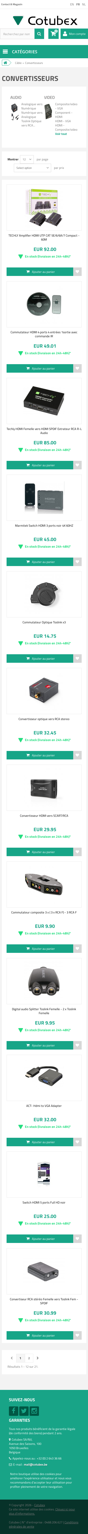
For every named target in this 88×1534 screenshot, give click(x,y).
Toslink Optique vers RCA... (31, 123)
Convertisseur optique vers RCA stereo (44, 719)
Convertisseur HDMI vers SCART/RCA (44, 815)
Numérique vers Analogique (31, 114)
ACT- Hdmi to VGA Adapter (44, 1105)
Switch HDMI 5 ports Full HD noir (44, 1202)
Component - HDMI (64, 114)
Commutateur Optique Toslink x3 (44, 622)
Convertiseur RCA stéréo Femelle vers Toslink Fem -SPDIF (44, 1301)
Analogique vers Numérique (31, 106)
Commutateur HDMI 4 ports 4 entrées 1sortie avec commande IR (44, 334)
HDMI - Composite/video (66, 127)
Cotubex (39, 1505)
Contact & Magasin (11, 4)
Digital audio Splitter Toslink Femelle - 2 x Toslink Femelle (44, 1011)
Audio (15, 97)
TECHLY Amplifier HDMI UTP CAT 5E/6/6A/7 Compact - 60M (44, 237)
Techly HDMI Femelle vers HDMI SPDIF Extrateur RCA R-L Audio (44, 430)
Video (49, 97)
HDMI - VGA (63, 121)
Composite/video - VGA (66, 106)
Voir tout (61, 134)
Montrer (13, 159)
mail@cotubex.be (35, 1464)
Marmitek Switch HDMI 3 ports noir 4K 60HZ (44, 525)
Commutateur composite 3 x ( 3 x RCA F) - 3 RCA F (44, 912)
